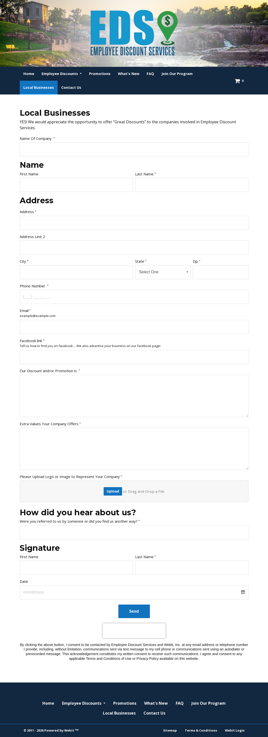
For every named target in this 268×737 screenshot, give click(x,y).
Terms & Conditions (201, 730)
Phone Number (33, 285)
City (23, 261)
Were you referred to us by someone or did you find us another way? (79, 521)
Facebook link (31, 340)
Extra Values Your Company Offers (49, 423)
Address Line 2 (32, 236)
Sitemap (170, 730)
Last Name (144, 173)
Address (27, 211)
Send (134, 611)
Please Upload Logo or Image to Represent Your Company (70, 476)
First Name (29, 173)
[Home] (134, 32)
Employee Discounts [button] (60, 73)
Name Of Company (36, 138)
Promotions (99, 73)
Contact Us (71, 87)
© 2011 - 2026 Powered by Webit (51, 730)
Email (24, 310)
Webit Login (235, 730)
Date (24, 581)
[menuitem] (29, 74)
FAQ (150, 73)
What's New (128, 73)
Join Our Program (177, 73)
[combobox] (163, 272)
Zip (195, 261)
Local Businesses (40, 86)
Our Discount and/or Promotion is (49, 370)
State (139, 261)
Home (28, 73)
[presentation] (134, 630)
